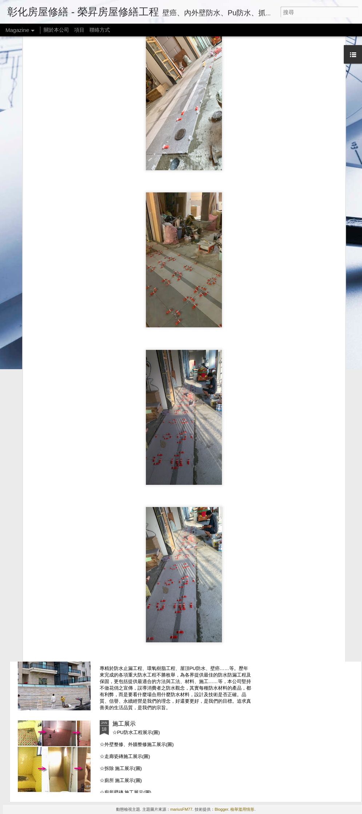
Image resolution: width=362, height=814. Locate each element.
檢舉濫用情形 (242, 809)
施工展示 (124, 724)
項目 (79, 30)
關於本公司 (56, 30)
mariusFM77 (181, 809)
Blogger (221, 809)
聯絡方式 (99, 30)
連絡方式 (124, 558)
